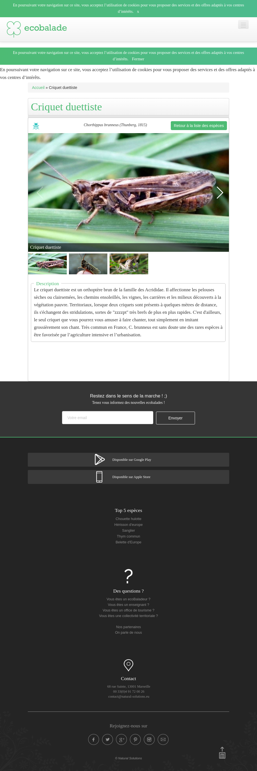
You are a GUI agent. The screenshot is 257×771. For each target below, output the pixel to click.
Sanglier (128, 531)
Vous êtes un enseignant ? (128, 605)
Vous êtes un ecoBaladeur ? (128, 599)
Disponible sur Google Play (131, 460)
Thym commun (128, 536)
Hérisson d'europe (128, 525)
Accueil (38, 87)
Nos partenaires (128, 627)
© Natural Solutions (128, 758)
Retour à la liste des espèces (199, 125)
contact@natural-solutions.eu (128, 696)
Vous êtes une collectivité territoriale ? (128, 616)
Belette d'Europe (129, 542)
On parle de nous (128, 633)
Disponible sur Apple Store (131, 477)
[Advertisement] (129, 357)
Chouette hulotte (128, 519)
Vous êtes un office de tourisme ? (128, 610)
